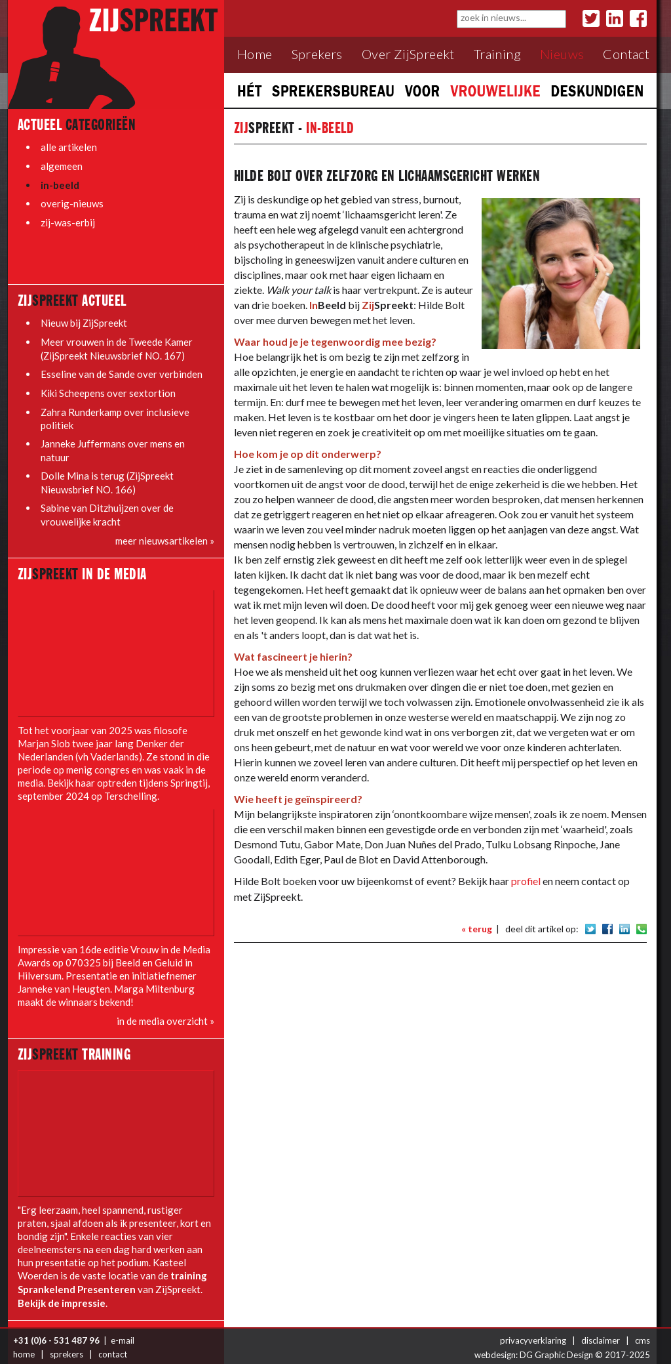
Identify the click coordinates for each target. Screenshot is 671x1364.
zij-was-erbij (68, 220)
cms (642, 1331)
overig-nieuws (72, 202)
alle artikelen (69, 147)
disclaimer (600, 1331)
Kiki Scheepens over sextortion (108, 388)
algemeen (62, 165)
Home (255, 54)
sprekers (66, 1344)
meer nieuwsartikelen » (164, 534)
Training (497, 54)
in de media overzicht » (165, 1014)
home (24, 1344)
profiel (526, 881)
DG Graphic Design (556, 1345)
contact (112, 1344)
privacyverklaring (533, 1331)
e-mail (122, 1331)
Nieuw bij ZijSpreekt (84, 320)
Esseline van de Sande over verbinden (121, 370)
